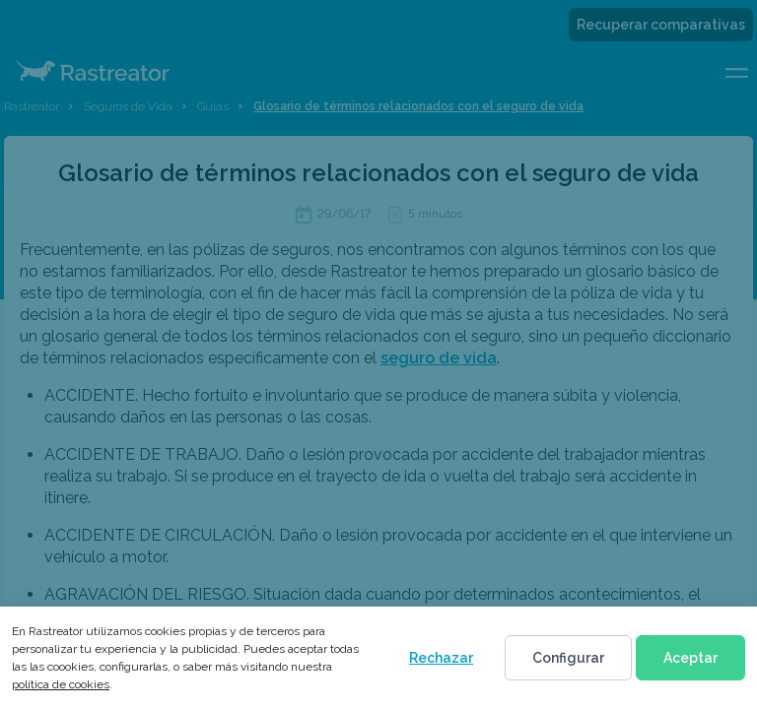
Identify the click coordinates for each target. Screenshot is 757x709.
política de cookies (60, 684)
